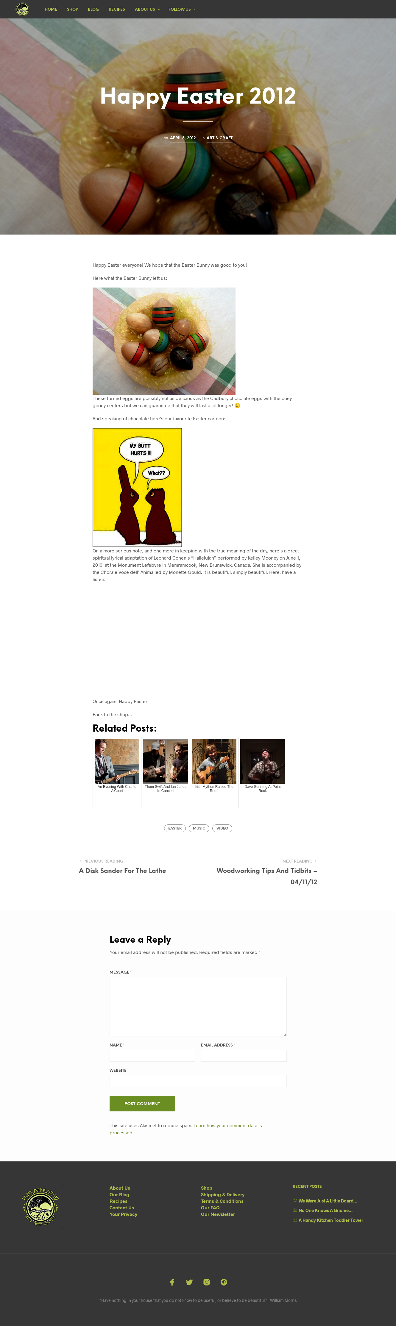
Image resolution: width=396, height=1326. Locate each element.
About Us (145, 10)
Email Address (218, 1045)
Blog (93, 10)
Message (121, 972)
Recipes (117, 10)
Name (117, 1045)
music (199, 828)
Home (51, 10)
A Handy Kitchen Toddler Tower (331, 1220)
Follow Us (180, 10)
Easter (175, 828)
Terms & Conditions (222, 1201)
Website (118, 1071)
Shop (72, 10)
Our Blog (119, 1194)
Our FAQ (210, 1207)
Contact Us (122, 1207)
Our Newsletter (218, 1214)
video (222, 828)
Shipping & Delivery (222, 1194)
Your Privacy (123, 1214)
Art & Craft (220, 138)
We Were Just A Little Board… (328, 1200)
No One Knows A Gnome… (326, 1210)
